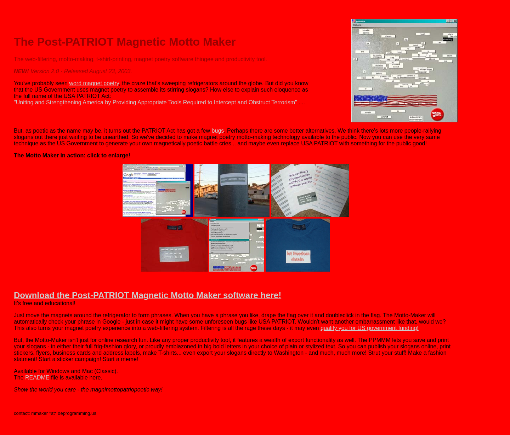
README (37, 378)
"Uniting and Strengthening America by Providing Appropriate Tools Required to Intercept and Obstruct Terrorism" (155, 102)
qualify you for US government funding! (370, 328)
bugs (218, 131)
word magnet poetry (94, 83)
